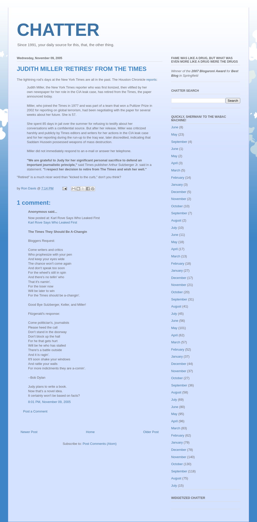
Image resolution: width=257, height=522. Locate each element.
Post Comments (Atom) (99, 444)
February (177, 177)
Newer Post (29, 432)
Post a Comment (35, 411)
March (175, 170)
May (174, 134)
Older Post (151, 432)
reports (151, 79)
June (174, 127)
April (174, 163)
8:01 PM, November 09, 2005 (49, 402)
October (177, 206)
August (176, 220)
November (178, 199)
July (174, 228)
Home (90, 432)
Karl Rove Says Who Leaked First (52, 222)
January (177, 184)
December (178, 192)
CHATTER (58, 30)
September (179, 142)
